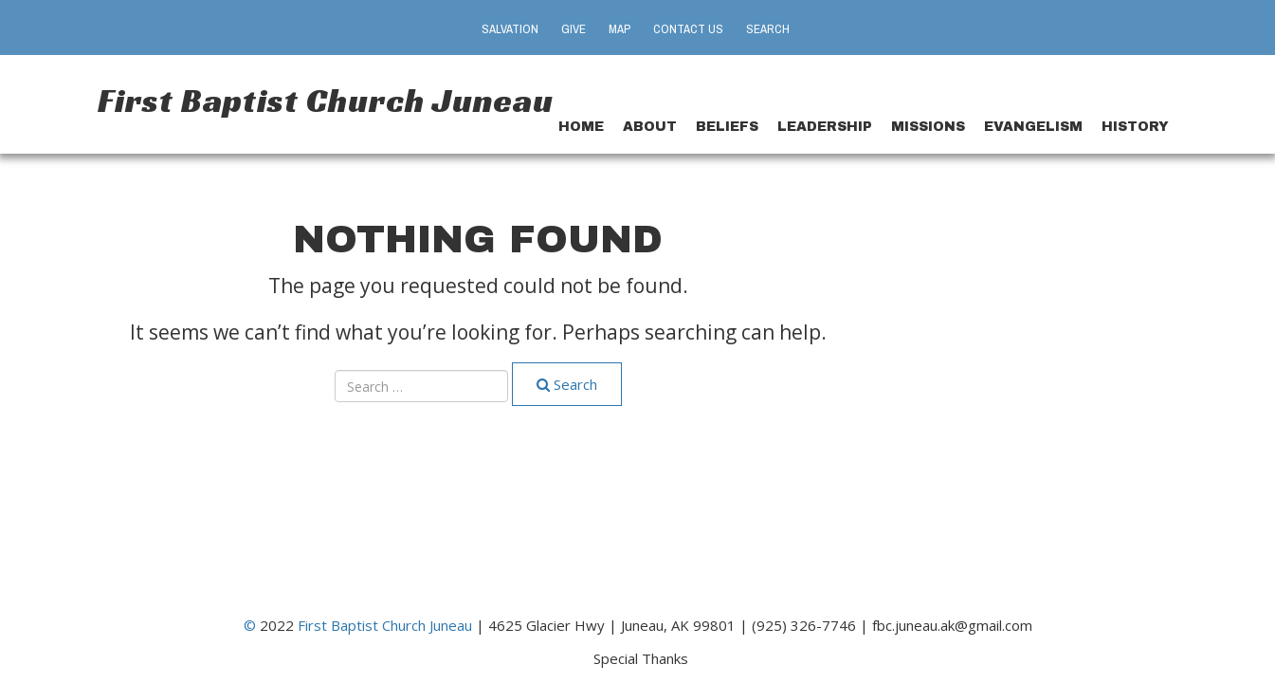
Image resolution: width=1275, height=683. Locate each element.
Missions (928, 127)
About (650, 127)
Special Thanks (640, 657)
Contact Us (688, 29)
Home (581, 127)
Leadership (824, 127)
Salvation (510, 29)
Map (619, 29)
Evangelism (1033, 127)
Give (573, 29)
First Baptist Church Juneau (326, 100)
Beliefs (727, 127)
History (1135, 127)
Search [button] (768, 29)
